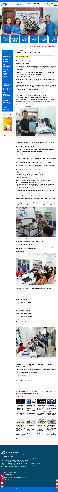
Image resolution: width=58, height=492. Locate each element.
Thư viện (49, 5)
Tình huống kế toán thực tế (6, 103)
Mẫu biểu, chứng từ (5, 74)
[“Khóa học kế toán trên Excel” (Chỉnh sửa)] (5, 39)
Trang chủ (30, 3)
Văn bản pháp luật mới (6, 77)
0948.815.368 (32, 388)
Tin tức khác (6, 109)
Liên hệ (55, 5)
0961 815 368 (6, 472)
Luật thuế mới (45, 3)
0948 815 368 (13, 472)
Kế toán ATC (6, 80)
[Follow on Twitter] (54, 0)
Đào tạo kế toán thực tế (6, 55)
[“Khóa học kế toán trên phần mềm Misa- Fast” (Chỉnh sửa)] (14, 40)
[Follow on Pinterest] (56, 0)
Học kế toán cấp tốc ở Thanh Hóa (23, 302)
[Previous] (2, 22)
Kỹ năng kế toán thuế (5, 59)
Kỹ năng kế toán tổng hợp (5, 63)
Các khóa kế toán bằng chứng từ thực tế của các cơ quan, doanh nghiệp (7, 89)
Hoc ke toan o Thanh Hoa (21, 299)
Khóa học (53, 3)
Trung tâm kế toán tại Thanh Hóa (23, 307)
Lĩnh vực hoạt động (6, 83)
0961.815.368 (25, 388)
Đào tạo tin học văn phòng (7, 100)
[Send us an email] (55, 0)
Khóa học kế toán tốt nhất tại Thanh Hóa (6, 96)
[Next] (56, 22)
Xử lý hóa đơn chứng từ (6, 106)
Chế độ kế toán (5, 70)
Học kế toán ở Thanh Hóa (21, 296)
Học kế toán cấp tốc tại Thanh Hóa (24, 305)
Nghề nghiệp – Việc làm (6, 67)
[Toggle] (11, 55)
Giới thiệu (37, 3)
